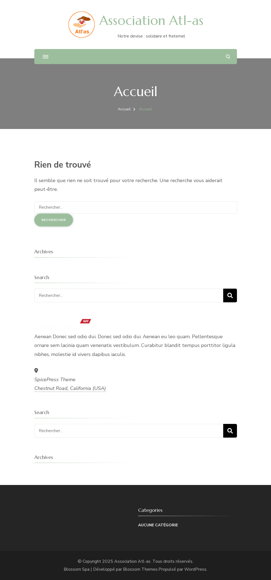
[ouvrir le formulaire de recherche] (228, 56)
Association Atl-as (151, 20)
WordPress (195, 569)
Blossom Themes (140, 569)
